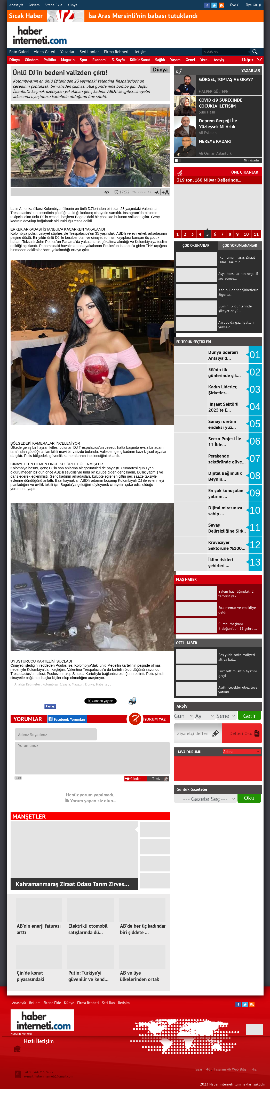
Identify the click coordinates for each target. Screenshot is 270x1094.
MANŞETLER (29, 816)
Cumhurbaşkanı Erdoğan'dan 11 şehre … (237, 626)
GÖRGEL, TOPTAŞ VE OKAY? (226, 79)
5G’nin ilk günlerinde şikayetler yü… (235, 308)
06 (255, 441)
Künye (72, 5)
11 (256, 234)
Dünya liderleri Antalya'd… (223, 355)
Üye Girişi (253, 5)
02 (255, 372)
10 (246, 234)
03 (255, 389)
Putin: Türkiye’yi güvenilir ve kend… (88, 976)
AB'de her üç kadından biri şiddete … (143, 929)
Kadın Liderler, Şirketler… (222, 390)
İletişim (140, 51)
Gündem (31, 59)
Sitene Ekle (53, 5)
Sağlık (160, 59)
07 (255, 458)
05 (255, 424)
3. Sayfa (118, 59)
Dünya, (90, 684)
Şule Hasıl (207, 112)
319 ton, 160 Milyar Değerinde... (209, 180)
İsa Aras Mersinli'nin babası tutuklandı (143, 15)
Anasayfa (16, 5)
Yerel (204, 59)
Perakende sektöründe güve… (227, 459)
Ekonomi (99, 59)
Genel (190, 59)
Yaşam (175, 59)
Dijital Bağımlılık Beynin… (225, 476)
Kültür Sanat (140, 59)
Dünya (14, 59)
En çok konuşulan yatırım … (225, 493)
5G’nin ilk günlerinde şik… (224, 372)
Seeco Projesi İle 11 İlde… (224, 441)
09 (255, 493)
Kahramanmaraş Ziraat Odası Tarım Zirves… (71, 884)
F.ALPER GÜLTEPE (213, 91)
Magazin (68, 59)
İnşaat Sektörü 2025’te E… (223, 407)
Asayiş (219, 59)
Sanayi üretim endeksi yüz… (222, 424)
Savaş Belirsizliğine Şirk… (227, 528)
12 (255, 545)
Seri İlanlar (89, 51)
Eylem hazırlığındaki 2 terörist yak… (236, 593)
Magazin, (78, 684)
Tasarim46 (202, 1069)
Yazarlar (67, 51)
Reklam (33, 5)
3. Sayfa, (65, 684)
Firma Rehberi (116, 51)
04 (255, 406)
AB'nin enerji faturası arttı (39, 929)
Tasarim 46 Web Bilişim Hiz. (235, 1069)
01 (255, 354)
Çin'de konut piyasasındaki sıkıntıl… (30, 979)
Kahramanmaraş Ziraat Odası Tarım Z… (236, 259)
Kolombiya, (50, 684)
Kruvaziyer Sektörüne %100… (226, 545)
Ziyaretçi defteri (193, 733)
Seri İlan (108, 1002)
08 (255, 475)
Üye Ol (235, 5)
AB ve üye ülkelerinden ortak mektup (139, 979)
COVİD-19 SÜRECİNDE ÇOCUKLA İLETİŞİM (220, 103)
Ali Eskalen (208, 132)
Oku (249, 798)
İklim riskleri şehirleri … (220, 562)
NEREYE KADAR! (215, 141)
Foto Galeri (19, 51)
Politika (50, 59)
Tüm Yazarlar (251, 160)
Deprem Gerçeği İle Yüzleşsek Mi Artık (218, 123)
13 (255, 562)
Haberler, (102, 684)
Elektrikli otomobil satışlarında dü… (88, 929)
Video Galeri (44, 51)
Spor (83, 59)
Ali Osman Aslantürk (215, 153)
